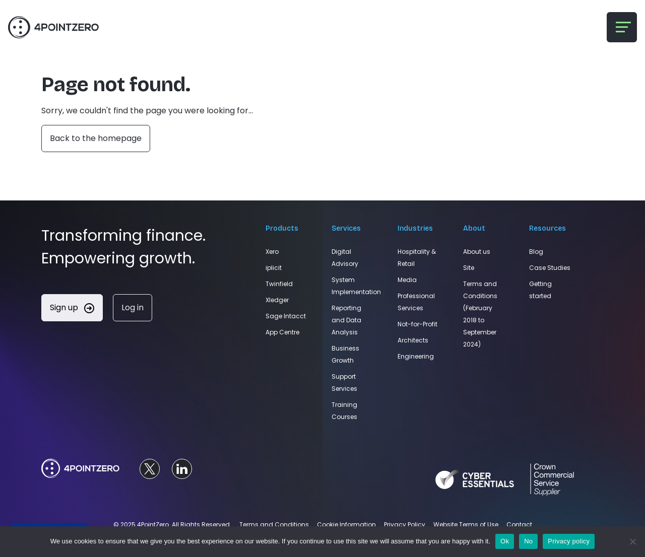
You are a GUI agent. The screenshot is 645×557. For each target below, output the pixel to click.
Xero (272, 251)
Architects (413, 340)
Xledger (277, 300)
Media (407, 279)
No (528, 541)
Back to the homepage (96, 138)
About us (476, 251)
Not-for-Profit (417, 324)
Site (468, 267)
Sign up (72, 307)
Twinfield (279, 284)
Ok (504, 541)
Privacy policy (569, 541)
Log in (132, 307)
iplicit (274, 267)
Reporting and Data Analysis (346, 320)
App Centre (282, 332)
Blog (536, 251)
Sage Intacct (286, 316)
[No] (632, 541)
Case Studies (549, 267)
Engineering (416, 356)
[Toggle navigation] (622, 27)
